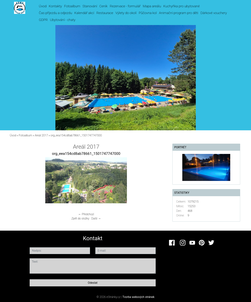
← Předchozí (86, 214)
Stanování (90, 6)
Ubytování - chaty (62, 20)
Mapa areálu (152, 6)
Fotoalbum (72, 6)
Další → (96, 218)
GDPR (43, 20)
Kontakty (55, 6)
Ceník (103, 6)
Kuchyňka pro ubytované (181, 6)
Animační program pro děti (178, 13)
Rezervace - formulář (125, 6)
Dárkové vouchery (213, 13)
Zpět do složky (80, 218)
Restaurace (104, 13)
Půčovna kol (148, 13)
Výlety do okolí (126, 13)
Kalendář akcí (84, 13)
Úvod (43, 6)
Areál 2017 (41, 135)
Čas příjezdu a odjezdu (55, 13)
